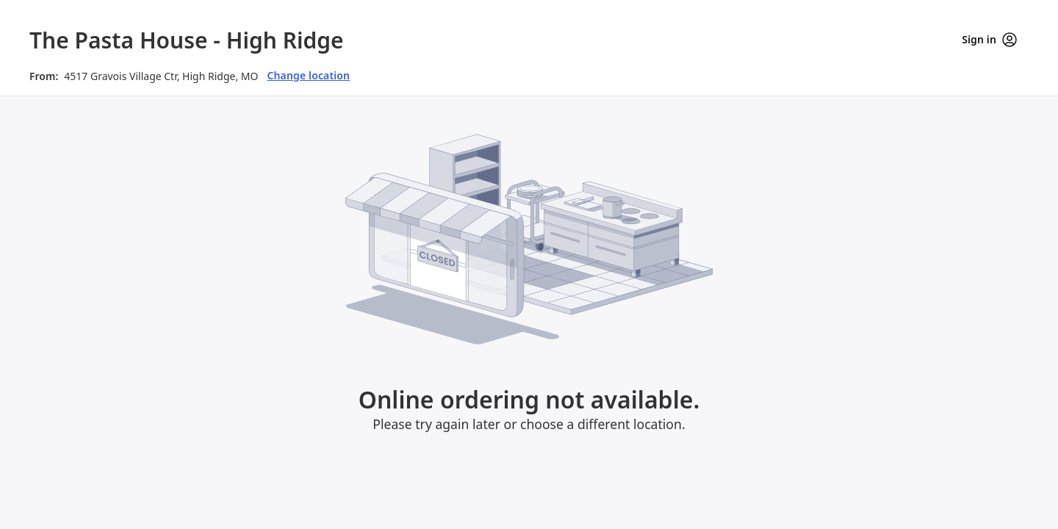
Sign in (989, 39)
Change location (308, 75)
